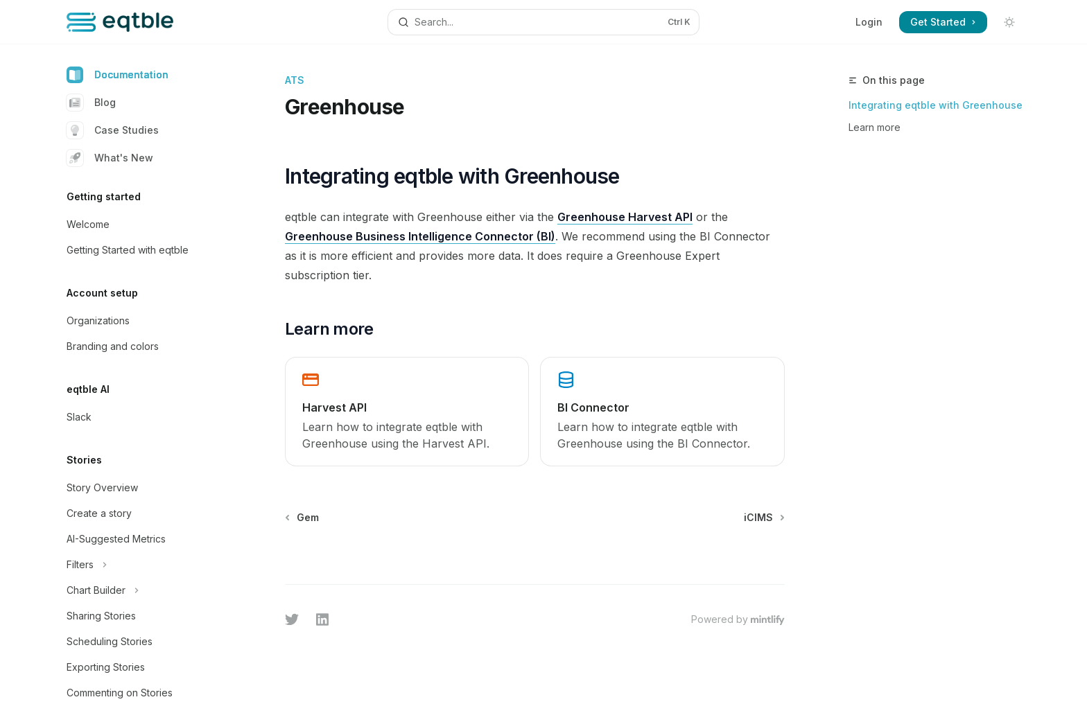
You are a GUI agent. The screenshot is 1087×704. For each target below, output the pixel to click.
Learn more (875, 127)
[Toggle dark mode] (1009, 22)
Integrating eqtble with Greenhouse (936, 105)
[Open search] (543, 22)
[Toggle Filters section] (144, 564)
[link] (407, 411)
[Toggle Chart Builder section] (144, 590)
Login (868, 22)
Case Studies (113, 130)
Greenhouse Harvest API (625, 217)
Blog (91, 102)
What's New (110, 158)
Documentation (117, 75)
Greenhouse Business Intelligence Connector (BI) (420, 236)
